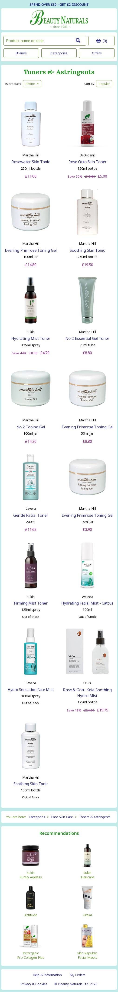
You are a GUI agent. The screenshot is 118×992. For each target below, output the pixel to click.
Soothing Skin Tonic (87, 250)
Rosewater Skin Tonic (30, 161)
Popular (104, 84)
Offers (97, 53)
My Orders (77, 975)
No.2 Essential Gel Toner (87, 338)
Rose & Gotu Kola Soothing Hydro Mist (87, 692)
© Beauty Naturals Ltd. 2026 (75, 984)
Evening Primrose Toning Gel (31, 250)
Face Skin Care (62, 817)
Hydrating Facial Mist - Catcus (87, 603)
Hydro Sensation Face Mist (31, 689)
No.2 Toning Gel (30, 427)
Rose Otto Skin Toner (87, 161)
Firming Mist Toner (31, 603)
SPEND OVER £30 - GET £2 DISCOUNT (59, 4)
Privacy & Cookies (34, 984)
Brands (21, 53)
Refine (32, 84)
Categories (58, 53)
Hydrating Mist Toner (30, 338)
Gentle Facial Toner (30, 515)
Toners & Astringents (59, 72)
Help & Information (47, 975)
